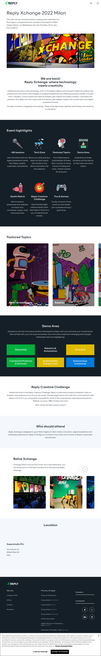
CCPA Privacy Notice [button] (48, 619)
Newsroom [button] (10, 609)
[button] (85, 592)
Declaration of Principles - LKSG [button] (54, 630)
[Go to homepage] (11, 3)
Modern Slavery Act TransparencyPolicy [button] (52, 624)
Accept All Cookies (60, 651)
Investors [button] (9, 605)
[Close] (98, 635)
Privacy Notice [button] (49, 600)
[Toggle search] (91, 3)
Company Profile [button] (12, 595)
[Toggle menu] (97, 3)
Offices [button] (9, 600)
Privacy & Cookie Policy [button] (48, 595)
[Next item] (85, 469)
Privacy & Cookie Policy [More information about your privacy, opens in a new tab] (63, 646)
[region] (50, 644)
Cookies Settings (40, 651)
